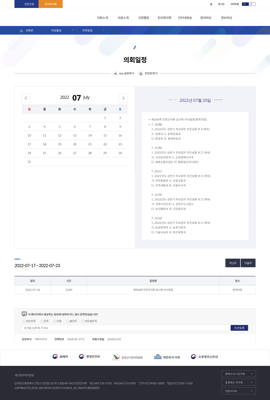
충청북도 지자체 (234, 382)
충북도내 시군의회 (235, 374)
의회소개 (102, 17)
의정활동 (144, 17)
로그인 (221, 4)
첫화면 (29, 30)
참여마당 (206, 17)
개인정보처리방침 (24, 375)
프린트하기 (151, 73)
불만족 (73, 321)
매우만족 (31, 321)
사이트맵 (234, 4)
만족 (46, 321)
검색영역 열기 (253, 17)
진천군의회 (15, 15)
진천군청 (29, 4)
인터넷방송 (185, 17)
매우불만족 (91, 321)
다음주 (248, 263)
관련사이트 (231, 391)
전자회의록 (51, 4)
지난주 (232, 263)
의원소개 (123, 17)
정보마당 (226, 17)
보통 (59, 321)
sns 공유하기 (126, 73)
